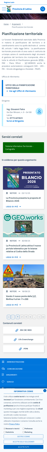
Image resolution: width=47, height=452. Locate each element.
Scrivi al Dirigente (15, 121)
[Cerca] (42, 8)
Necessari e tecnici (13, 428)
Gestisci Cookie (23, 436)
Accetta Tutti (23, 447)
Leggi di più (13, 207)
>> (43, 316)
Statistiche (10, 432)
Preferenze (29, 428)
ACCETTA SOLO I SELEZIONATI (23, 441)
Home (6, 24)
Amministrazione (13, 361)
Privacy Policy (14, 424)
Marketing (28, 432)
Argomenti (16, 24)
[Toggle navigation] (4, 8)
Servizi (8, 381)
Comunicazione (12, 368)
